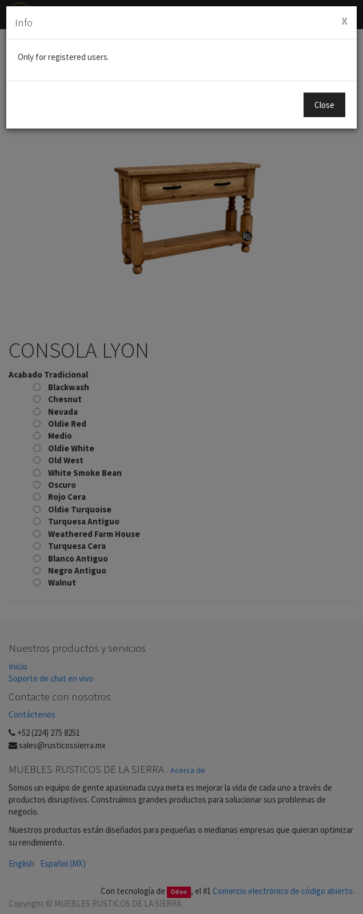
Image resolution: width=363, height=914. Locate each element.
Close (324, 104)
